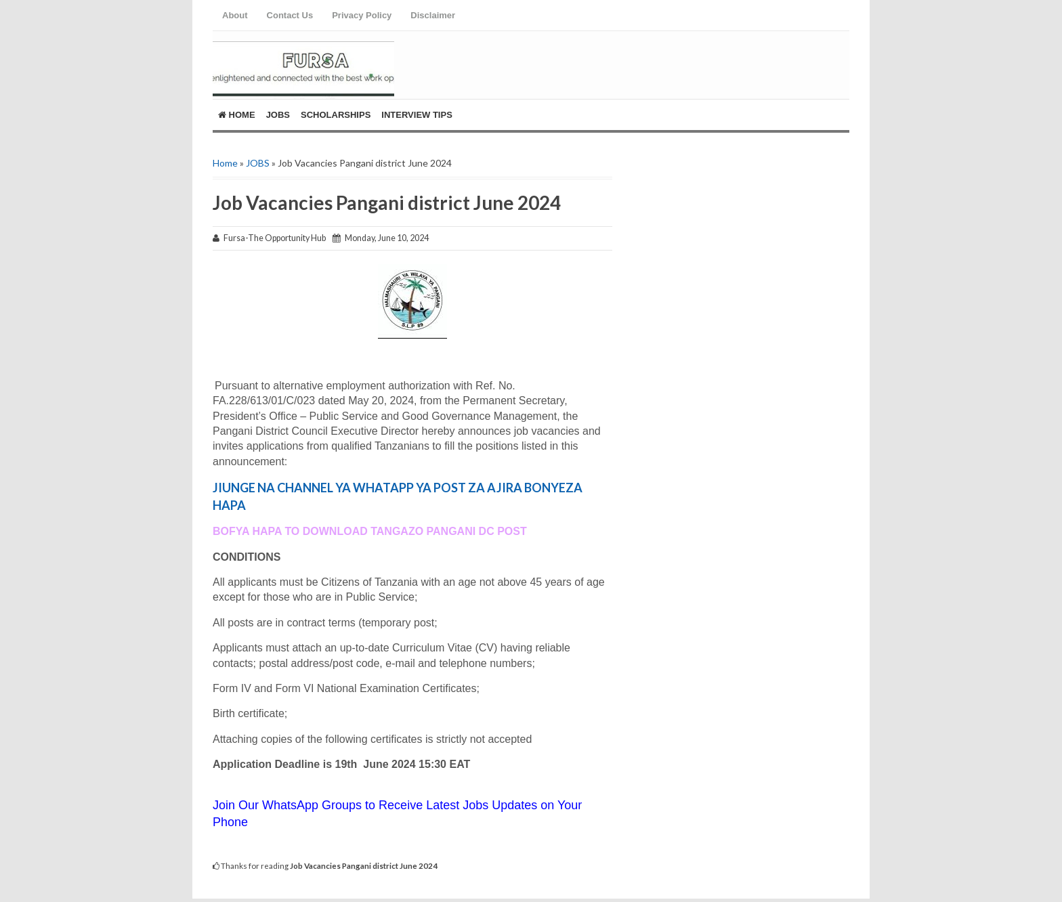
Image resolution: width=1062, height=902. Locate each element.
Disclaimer (432, 15)
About (235, 15)
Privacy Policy (361, 15)
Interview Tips (416, 115)
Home (236, 115)
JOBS (258, 163)
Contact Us (290, 15)
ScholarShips (335, 115)
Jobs (278, 115)
